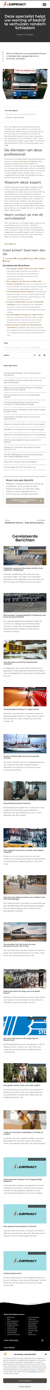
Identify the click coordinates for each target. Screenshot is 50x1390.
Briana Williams (12, 1323)
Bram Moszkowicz (13, 1321)
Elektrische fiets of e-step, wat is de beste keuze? (22, 992)
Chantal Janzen (12, 1330)
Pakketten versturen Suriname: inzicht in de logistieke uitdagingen (23, 569)
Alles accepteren (25, 1381)
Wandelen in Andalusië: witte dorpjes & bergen (24, 429)
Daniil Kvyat (32, 1319)
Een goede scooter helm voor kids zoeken (25, 269)
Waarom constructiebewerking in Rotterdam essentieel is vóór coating (23, 389)
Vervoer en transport (25, 35)
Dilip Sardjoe (32, 1325)
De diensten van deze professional (21, 114)
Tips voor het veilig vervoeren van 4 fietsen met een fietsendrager (24, 898)
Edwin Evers (32, 1334)
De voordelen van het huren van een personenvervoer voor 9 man (19, 945)
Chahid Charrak (12, 1329)
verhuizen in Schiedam (28, 161)
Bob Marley (10, 1317)
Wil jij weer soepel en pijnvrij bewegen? (20, 462)
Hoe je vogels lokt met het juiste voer (20, 467)
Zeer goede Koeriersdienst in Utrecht (20, 1226)
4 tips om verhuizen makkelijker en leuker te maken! (23, 1133)
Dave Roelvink (32, 1323)
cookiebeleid (32, 1371)
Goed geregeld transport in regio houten (25, 315)
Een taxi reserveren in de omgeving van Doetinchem (21, 1039)
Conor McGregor (33, 1317)
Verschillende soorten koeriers (20, 292)
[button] (46, 1354)
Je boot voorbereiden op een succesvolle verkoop (21, 757)
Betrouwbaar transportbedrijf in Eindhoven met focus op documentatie (25, 616)
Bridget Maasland (12, 1325)
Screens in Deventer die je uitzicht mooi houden (24, 424)
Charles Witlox (12, 1332)
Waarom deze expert (15, 117)
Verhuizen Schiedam (32, 348)
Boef (8, 1319)
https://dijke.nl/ (10, 244)
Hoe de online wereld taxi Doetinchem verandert (21, 663)
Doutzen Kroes (33, 1330)
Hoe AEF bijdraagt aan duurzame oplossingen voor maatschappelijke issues (23, 456)
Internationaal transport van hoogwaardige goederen (23, 1180)
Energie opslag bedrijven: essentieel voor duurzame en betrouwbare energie (21, 403)
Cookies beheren (25, 1386)
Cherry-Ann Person (13, 1334)
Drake (30, 1332)
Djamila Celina (32, 1327)
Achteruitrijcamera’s (13, 1273)
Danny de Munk (33, 1321)
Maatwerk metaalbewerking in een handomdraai (25, 435)
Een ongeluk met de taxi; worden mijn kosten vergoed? (24, 851)
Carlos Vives (11, 1327)
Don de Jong (32, 1329)
